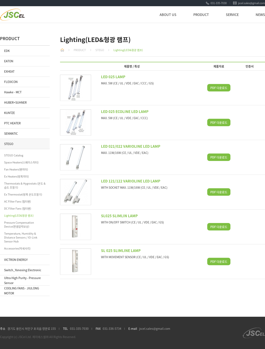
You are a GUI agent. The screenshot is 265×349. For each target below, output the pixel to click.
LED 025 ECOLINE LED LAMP (124, 111)
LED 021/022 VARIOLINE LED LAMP (130, 146)
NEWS (260, 14)
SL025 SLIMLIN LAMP (119, 215)
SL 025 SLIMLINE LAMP (121, 250)
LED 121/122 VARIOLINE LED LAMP (130, 180)
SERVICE (232, 14)
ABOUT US (168, 14)
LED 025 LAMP (113, 76)
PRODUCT (201, 14)
